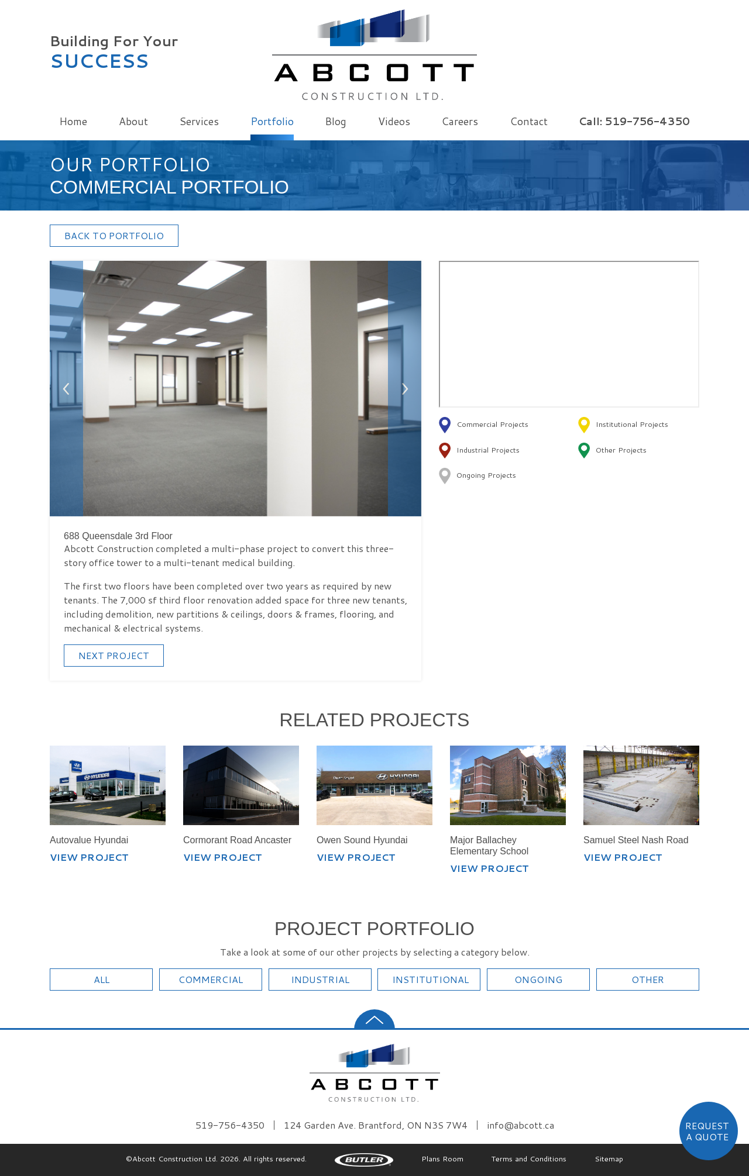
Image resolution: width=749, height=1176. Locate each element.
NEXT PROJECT (113, 655)
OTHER (647, 979)
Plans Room (442, 1158)
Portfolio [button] (272, 121)
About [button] (133, 121)
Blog (335, 121)
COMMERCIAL (210, 979)
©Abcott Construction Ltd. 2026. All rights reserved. (216, 1158)
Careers (459, 121)
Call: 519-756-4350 (634, 121)
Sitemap (609, 1158)
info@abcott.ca (520, 1125)
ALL (101, 979)
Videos (394, 121)
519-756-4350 (229, 1125)
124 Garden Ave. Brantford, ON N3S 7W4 (376, 1125)
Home (73, 121)
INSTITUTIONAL (430, 979)
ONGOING (538, 979)
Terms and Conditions (529, 1158)
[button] (66, 388)
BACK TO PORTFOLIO (114, 235)
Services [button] (199, 121)
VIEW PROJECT (89, 857)
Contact (529, 121)
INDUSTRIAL (320, 979)
